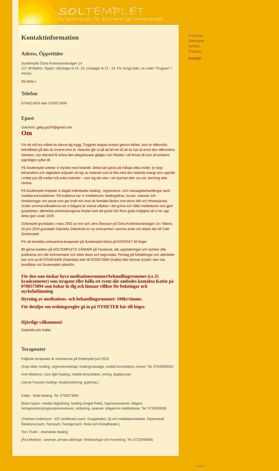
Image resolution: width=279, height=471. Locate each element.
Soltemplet (196, 41)
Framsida (195, 36)
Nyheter (194, 46)
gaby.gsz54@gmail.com (98, 230)
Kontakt (194, 58)
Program (194, 51)
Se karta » (28, 81)
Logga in (201, 465)
